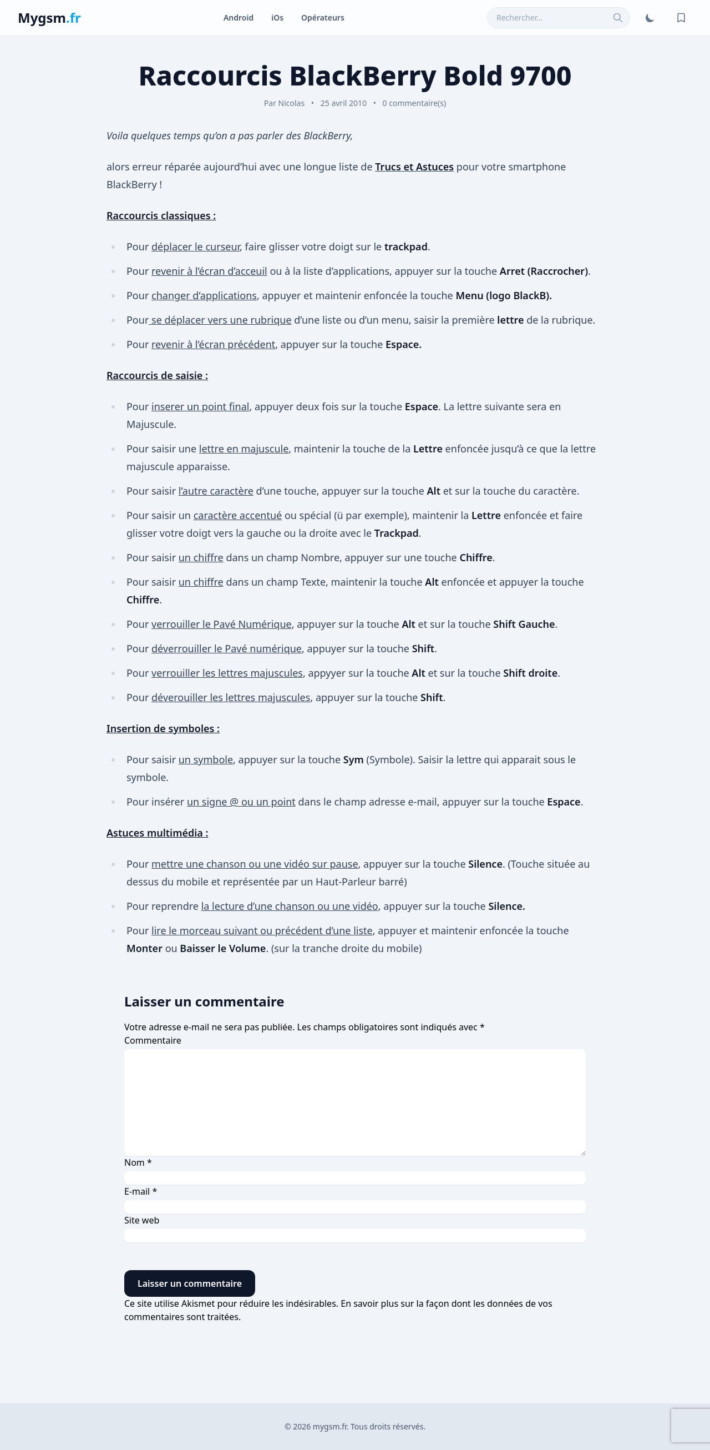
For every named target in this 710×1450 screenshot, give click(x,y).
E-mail (140, 1191)
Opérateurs (322, 17)
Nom (138, 1162)
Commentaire (152, 1040)
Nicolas (291, 103)
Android (238, 17)
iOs (277, 17)
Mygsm (49, 17)
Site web (141, 1220)
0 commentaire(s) (415, 103)
